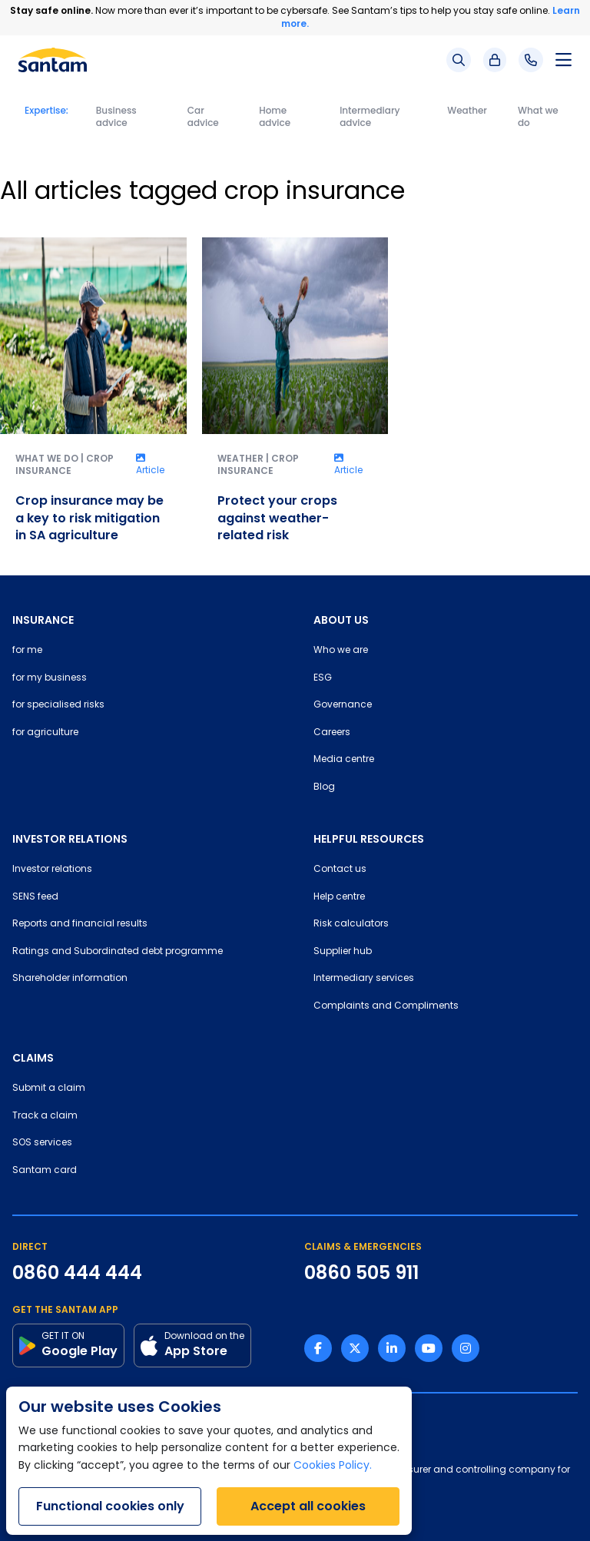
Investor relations (52, 869)
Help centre (339, 897)
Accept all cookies (308, 1506)
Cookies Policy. (332, 1466)
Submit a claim (48, 1088)
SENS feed (35, 897)
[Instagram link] (465, 1348)
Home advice (274, 116)
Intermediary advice (369, 116)
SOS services (42, 1143)
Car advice (203, 116)
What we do (538, 116)
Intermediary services (363, 978)
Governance (342, 705)
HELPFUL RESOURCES (368, 839)
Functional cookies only (110, 1506)
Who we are (340, 650)
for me (27, 650)
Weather (467, 110)
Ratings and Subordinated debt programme (117, 951)
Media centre (343, 759)
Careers (331, 732)
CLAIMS (33, 1057)
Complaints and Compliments (386, 1006)
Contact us (339, 869)
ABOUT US (341, 620)
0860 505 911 (361, 1273)
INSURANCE (43, 620)
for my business (49, 678)
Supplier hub (342, 951)
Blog (324, 787)
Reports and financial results (80, 924)
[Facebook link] (318, 1348)
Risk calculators (351, 924)
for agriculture (45, 732)
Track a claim (45, 1116)
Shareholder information (70, 978)
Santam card (44, 1170)
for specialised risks (58, 705)
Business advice (116, 116)
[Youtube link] (428, 1348)
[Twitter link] (355, 1348)
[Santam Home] (52, 60)
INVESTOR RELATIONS (70, 839)
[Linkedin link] (392, 1348)
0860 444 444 (77, 1273)
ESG (322, 678)
